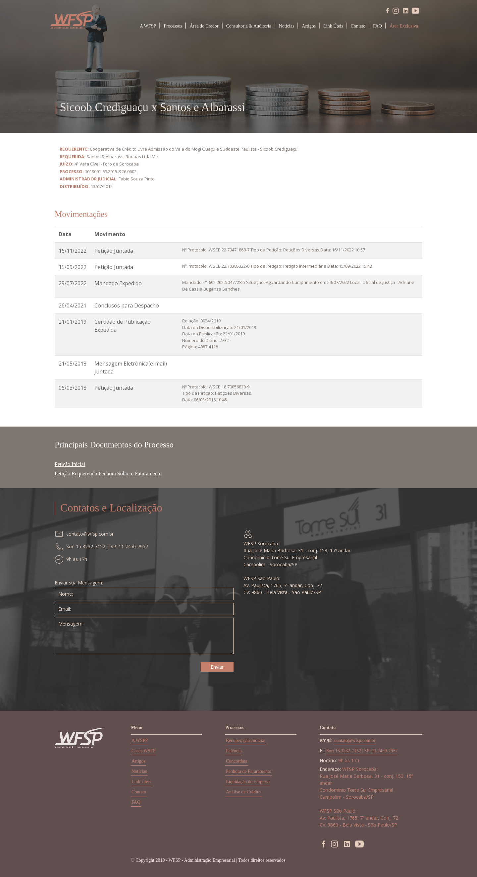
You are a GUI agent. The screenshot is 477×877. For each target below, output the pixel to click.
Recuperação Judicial (245, 740)
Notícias (286, 26)
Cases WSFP (143, 750)
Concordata (236, 761)
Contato (358, 26)
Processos (173, 26)
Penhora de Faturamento (248, 771)
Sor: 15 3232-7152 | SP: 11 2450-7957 (362, 750)
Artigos (309, 26)
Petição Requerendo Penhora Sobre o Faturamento (108, 473)
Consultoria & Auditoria (248, 26)
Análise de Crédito (243, 791)
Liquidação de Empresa (248, 781)
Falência (233, 750)
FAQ (377, 26)
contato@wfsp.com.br (354, 740)
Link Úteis (333, 26)
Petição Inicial (70, 464)
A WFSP (148, 26)
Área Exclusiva (404, 26)
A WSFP (140, 740)
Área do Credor (203, 26)
